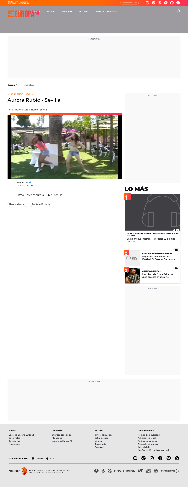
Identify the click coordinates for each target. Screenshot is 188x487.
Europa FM (13, 85)
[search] (178, 11)
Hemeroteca (28, 85)
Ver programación (129, 3)
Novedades (14, 444)
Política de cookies (147, 441)
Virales (98, 441)
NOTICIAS (116, 11)
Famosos (99, 447)
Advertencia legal (147, 438)
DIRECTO (54, 11)
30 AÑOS (69, 11)
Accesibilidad (144, 447)
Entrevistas (14, 438)
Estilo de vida (101, 438)
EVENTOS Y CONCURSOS (138, 11)
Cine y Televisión (103, 435)
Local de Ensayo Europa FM (22, 435)
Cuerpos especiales (61, 435)
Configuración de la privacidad (153, 450)
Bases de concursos (148, 444)
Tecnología (100, 444)
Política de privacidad (149, 435)
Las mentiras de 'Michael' (18, 4)
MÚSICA (83, 11)
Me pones (57, 438)
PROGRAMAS (99, 11)
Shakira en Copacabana (18, 2)
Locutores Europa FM (62, 441)
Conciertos (14, 441)
